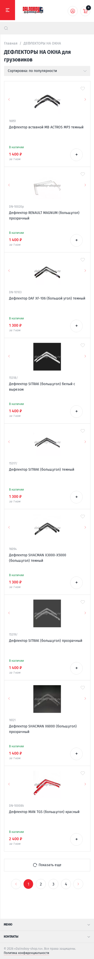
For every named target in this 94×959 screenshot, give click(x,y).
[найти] (6, 28)
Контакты (47, 936)
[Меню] (7, 10)
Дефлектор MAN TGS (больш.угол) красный (44, 812)
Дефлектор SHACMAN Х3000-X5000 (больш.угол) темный (37, 558)
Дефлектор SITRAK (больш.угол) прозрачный (45, 641)
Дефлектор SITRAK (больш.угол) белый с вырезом (42, 387)
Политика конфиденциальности (26, 953)
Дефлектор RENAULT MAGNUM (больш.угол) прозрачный (44, 215)
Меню (47, 924)
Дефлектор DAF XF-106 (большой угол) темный (47, 298)
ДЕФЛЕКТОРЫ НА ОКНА (42, 43)
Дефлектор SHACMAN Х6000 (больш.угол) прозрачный (43, 729)
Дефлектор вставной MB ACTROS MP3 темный (46, 127)
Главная (11, 43)
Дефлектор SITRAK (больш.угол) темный (41, 469)
